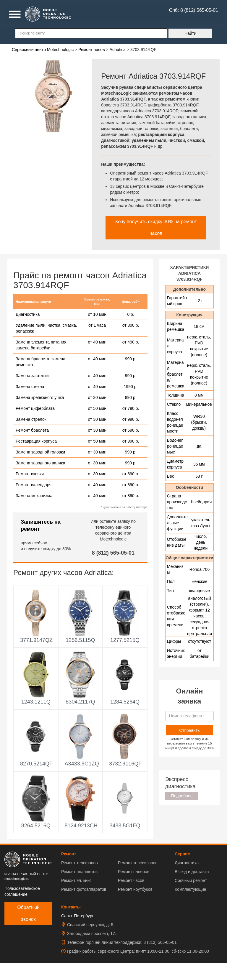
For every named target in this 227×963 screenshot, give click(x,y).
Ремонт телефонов (79, 862)
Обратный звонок (28, 913)
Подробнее (182, 795)
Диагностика (187, 862)
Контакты (71, 907)
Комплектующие (190, 889)
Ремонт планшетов (79, 871)
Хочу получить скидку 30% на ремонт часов (156, 227)
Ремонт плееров (133, 871)
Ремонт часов (131, 880)
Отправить (189, 730)
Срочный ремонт (191, 880)
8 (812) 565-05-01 (113, 553)
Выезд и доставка (192, 871)
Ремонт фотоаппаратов (83, 889)
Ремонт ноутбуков (135, 889)
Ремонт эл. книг (76, 880)
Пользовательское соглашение (22, 891)
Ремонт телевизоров (138, 862)
